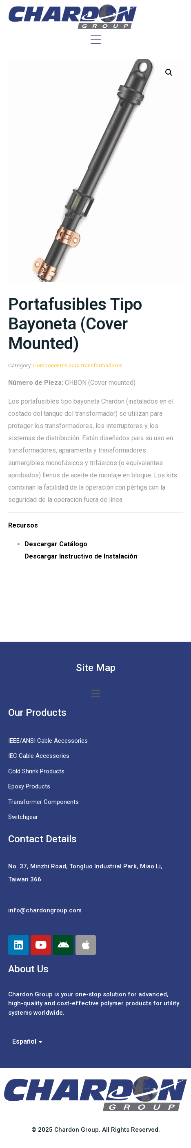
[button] (169, 72)
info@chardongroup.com (45, 910)
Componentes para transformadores (77, 365)
